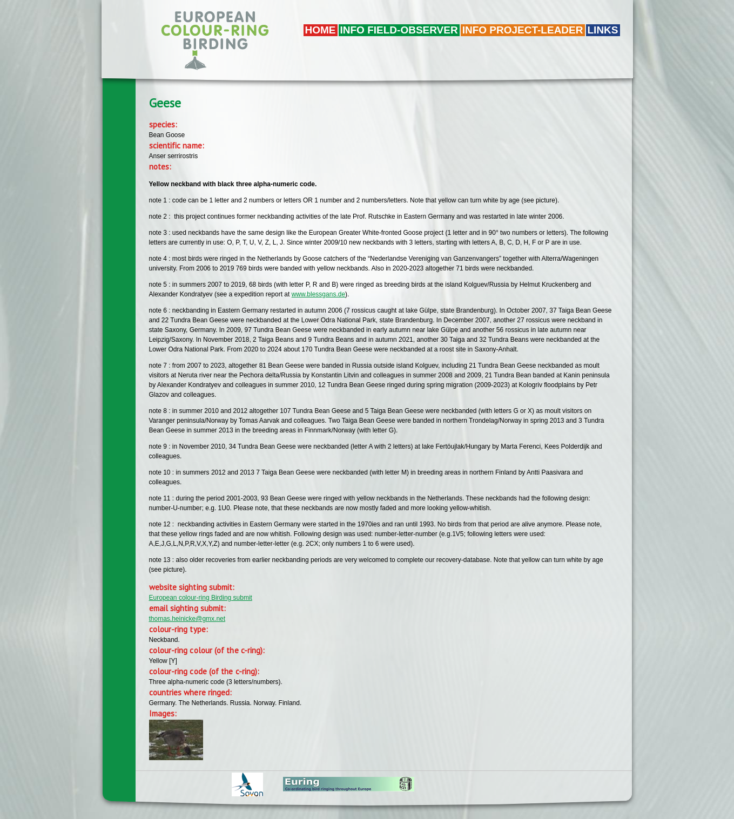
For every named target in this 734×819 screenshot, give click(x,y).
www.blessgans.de (318, 294)
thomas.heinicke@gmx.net (187, 618)
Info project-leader (522, 30)
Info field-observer (399, 30)
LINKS (603, 30)
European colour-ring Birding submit (200, 597)
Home (320, 30)
